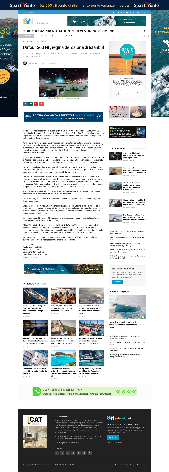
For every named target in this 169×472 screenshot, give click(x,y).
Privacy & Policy (134, 465)
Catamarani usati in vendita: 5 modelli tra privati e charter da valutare (35, 371)
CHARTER (92, 31)
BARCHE (62, 31)
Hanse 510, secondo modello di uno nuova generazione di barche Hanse (123, 324)
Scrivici (144, 465)
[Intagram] (124, 12)
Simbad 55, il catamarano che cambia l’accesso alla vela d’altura (55, 36)
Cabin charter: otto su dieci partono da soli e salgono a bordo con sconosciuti (61, 308)
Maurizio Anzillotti (85, 439)
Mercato (43, 41)
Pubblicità (124, 465)
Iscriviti (117, 282)
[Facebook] (116, 12)
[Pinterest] (127, 12)
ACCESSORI (103, 31)
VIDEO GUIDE (51, 31)
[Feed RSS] (130, 12)
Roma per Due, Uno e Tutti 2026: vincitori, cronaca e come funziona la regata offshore (63, 340)
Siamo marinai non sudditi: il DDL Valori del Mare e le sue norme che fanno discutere (134, 202)
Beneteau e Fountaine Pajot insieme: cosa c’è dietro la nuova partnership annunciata (134, 217)
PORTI (112, 31)
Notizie (37, 41)
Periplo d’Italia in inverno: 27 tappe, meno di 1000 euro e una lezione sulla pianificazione (35, 340)
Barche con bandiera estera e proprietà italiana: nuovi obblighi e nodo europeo (90, 340)
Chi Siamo (116, 465)
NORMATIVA (81, 31)
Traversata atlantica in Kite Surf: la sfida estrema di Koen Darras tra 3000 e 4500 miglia (134, 170)
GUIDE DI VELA (38, 31)
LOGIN (144, 12)
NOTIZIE (26, 31)
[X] (118, 12)
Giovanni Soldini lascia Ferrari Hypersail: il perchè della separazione (133, 155)
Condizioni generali (61, 443)
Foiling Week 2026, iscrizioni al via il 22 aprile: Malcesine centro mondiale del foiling (91, 371)
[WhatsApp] (121, 12)
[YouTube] (113, 12)
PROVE (71, 31)
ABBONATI (136, 12)
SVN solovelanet (28, 41)
